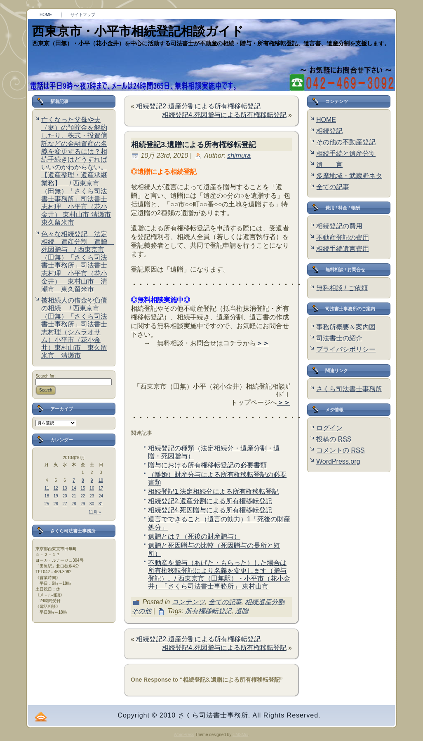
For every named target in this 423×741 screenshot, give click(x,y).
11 (47, 488)
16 (91, 488)
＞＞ (262, 343)
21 (73, 496)
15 (82, 488)
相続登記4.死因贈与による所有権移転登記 (224, 114)
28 (73, 504)
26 (56, 504)
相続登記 (329, 130)
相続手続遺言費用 (342, 248)
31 (101, 504)
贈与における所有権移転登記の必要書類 (207, 465)
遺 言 (329, 164)
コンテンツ (188, 601)
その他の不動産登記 (346, 141)
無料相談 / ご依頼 (342, 287)
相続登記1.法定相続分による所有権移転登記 (213, 491)
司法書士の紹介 (339, 338)
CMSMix (240, 734)
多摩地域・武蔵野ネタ (349, 175)
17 (101, 488)
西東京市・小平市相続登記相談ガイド (138, 31)
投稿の (333, 439)
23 (91, 496)
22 (82, 496)
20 (65, 496)
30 (91, 504)
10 (101, 480)
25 (47, 504)
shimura (239, 155)
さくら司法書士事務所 (349, 388)
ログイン (329, 427)
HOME (326, 119)
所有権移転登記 (208, 610)
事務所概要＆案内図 (346, 327)
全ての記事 (225, 601)
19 (56, 496)
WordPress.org (338, 461)
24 (101, 496)
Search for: (45, 376)
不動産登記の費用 (342, 237)
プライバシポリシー (346, 349)
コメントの (340, 450)
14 (73, 488)
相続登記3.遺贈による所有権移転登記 (193, 145)
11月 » (95, 512)
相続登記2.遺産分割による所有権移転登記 (198, 106)
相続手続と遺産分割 (346, 153)
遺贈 (241, 610)
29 (82, 504)
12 (56, 488)
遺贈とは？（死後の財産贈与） (194, 536)
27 (65, 504)
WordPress (184, 734)
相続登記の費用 (339, 226)
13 (65, 488)
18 (47, 496)
